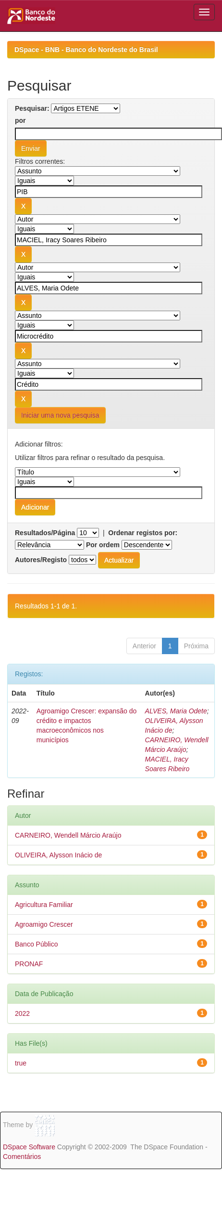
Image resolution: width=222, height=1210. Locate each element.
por (20, 120)
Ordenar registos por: (142, 533)
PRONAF (29, 964)
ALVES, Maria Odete (176, 711)
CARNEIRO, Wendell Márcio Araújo (68, 835)
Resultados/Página (45, 533)
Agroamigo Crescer (44, 924)
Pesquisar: (32, 108)
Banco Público (36, 944)
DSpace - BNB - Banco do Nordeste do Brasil (86, 49)
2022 (22, 1013)
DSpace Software (29, 1147)
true (20, 1063)
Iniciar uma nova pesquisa (60, 415)
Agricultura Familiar (44, 904)
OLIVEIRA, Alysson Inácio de (58, 855)
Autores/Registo (41, 560)
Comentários (22, 1156)
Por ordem (103, 545)
